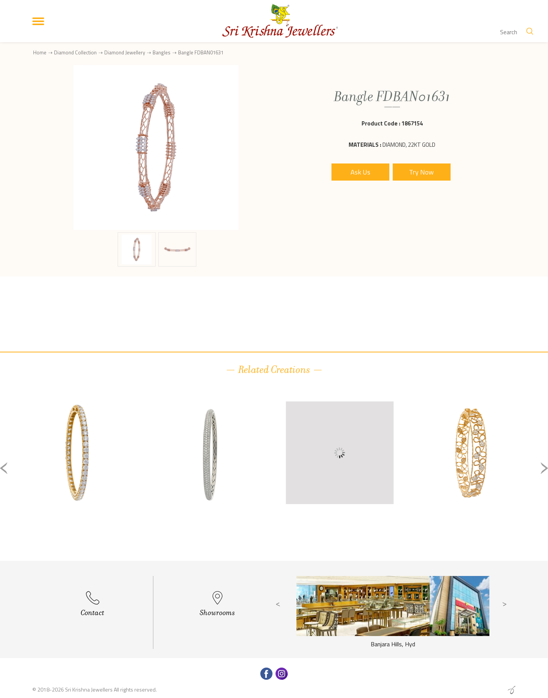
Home (39, 52)
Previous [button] (4, 468)
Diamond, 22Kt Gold (408, 144)
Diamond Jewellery (124, 52)
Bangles (161, 52)
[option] (77, 474)
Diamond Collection (75, 52)
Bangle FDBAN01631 (200, 52)
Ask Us (360, 172)
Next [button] (544, 468)
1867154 (412, 123)
